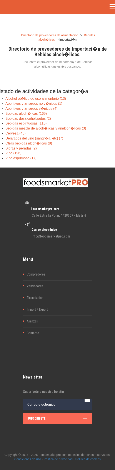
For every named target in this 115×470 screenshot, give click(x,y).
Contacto (33, 333)
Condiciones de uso (27, 459)
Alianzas (32, 321)
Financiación (35, 298)
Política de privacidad (58, 459)
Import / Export (37, 309)
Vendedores (35, 286)
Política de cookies (88, 459)
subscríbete (57, 418)
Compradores (36, 274)
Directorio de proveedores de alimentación (49, 35)
